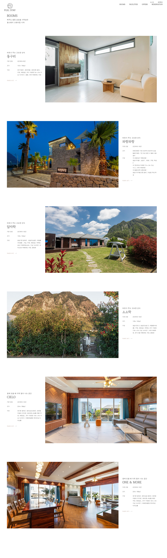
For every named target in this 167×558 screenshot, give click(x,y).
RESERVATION (157, 4)
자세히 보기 (10, 80)
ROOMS (122, 4)
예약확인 (160, 2)
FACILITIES (133, 4)
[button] (53, 69)
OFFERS (145, 4)
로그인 (152, 2)
